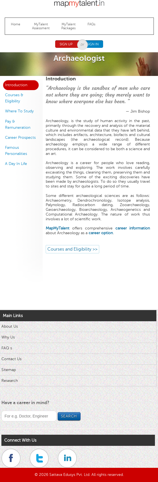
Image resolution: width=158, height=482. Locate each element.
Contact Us (11, 359)
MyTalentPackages (68, 26)
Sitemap (8, 370)
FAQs (91, 24)
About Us (9, 326)
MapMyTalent (57, 228)
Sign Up (66, 44)
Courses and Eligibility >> (72, 249)
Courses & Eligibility (14, 98)
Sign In (93, 44)
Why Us (8, 337)
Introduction (16, 85)
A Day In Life (16, 164)
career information (132, 228)
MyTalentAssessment (41, 26)
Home (15, 24)
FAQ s (6, 348)
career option (101, 233)
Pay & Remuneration (17, 124)
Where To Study (19, 111)
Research (9, 381)
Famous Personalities (16, 150)
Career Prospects (20, 137)
